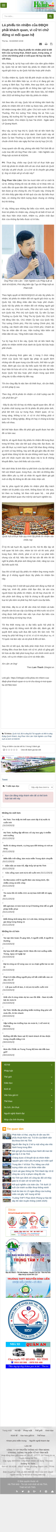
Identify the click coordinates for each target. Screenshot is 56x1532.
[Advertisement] (28, 705)
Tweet (4, 779)
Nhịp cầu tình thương (14, 1119)
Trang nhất (7, 1430)
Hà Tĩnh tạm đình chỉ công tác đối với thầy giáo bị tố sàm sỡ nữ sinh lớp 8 (32, 1179)
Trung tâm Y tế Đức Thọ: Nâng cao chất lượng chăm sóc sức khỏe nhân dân (30, 1166)
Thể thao (8, 1101)
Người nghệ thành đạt (14, 1113)
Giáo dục (8, 1083)
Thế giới (8, 1077)
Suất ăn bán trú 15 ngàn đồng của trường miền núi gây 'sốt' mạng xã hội (31, 1192)
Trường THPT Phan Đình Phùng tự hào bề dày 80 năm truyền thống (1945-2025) (32, 1199)
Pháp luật (8, 1071)
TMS (33, 1487)
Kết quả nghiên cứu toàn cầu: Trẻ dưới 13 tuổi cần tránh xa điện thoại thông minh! (31, 1186)
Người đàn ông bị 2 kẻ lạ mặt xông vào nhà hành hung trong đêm (32, 1146)
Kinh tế (7, 1089)
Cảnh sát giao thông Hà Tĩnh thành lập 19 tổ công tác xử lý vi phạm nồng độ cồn (32, 1172)
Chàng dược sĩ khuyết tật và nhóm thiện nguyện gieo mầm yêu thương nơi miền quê (32, 1159)
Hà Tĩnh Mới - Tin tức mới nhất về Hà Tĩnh (27, 1484)
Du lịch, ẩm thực (11, 1107)
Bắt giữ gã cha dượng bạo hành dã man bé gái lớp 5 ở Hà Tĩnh (32, 1152)
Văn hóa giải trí (11, 1095)
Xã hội (7, 1064)
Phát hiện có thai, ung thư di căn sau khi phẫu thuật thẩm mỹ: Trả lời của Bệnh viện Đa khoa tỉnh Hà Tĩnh (32, 1137)
